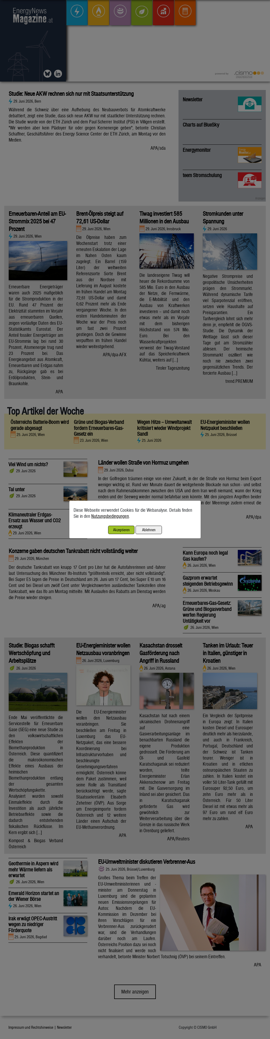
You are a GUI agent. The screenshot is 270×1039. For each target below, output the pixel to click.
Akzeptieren (121, 530)
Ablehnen (149, 530)
